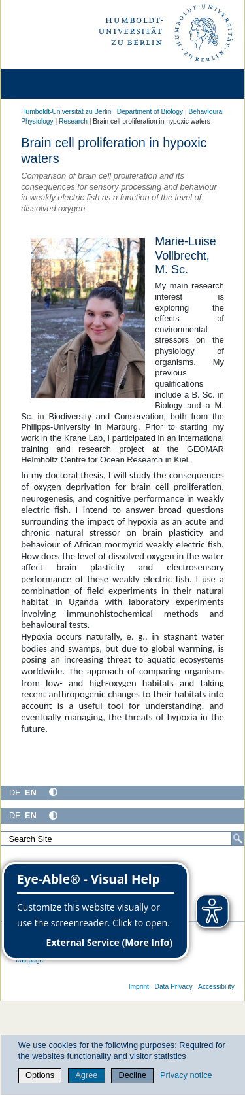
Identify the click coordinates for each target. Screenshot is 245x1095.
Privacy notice (186, 1075)
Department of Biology (150, 111)
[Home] (47, 84)
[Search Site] (122, 838)
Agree (86, 1075)
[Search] (237, 838)
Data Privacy (173, 986)
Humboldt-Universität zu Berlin (66, 111)
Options (39, 1075)
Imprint (139, 986)
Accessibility (216, 986)
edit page (29, 960)
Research (73, 121)
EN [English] (31, 792)
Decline (133, 1075)
